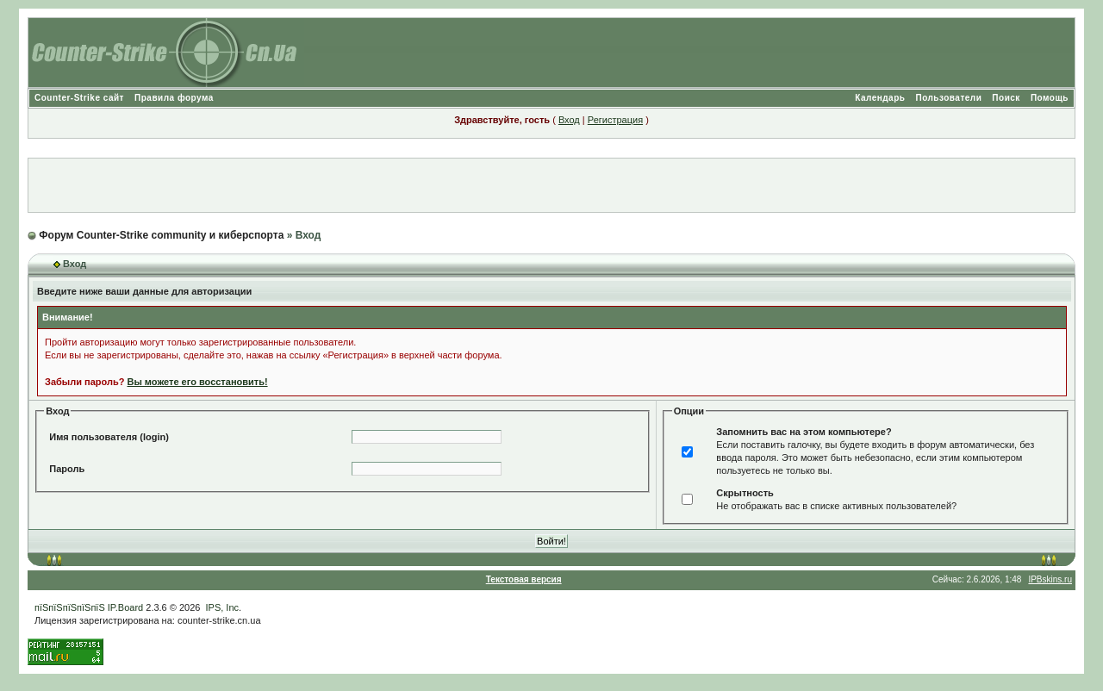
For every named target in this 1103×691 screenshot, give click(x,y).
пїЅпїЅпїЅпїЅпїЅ (69, 607)
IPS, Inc (223, 607)
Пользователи (948, 98)
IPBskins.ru (1050, 579)
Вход (569, 120)
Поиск (1006, 98)
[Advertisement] (551, 185)
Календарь (880, 98)
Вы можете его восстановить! (197, 382)
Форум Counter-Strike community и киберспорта (161, 235)
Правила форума (174, 98)
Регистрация (615, 120)
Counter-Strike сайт (79, 98)
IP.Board (125, 607)
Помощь (1050, 98)
